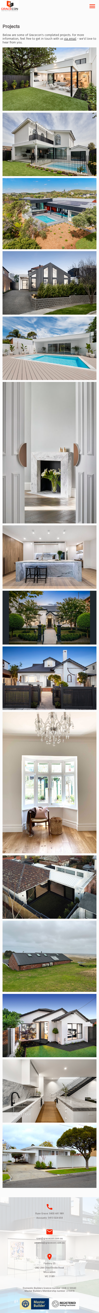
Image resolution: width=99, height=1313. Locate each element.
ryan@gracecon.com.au (49, 1238)
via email (70, 39)
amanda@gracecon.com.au (49, 1242)
